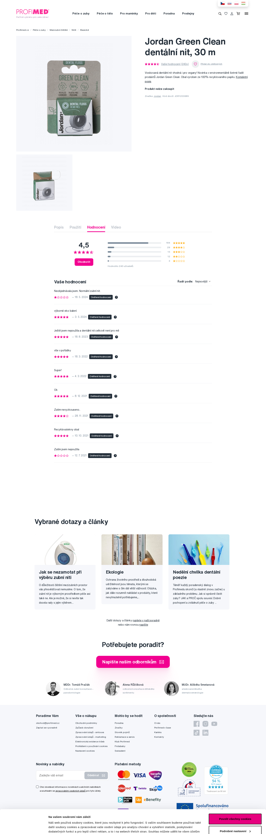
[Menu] (246, 13)
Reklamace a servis (124, 737)
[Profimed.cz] (33, 13)
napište (143, 624)
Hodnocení (96, 227)
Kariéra (157, 732)
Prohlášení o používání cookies (91, 746)
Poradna (169, 13)
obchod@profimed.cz (47, 723)
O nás (157, 723)
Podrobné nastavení (61, 826)
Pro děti (150, 13)
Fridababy (120, 746)
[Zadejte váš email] (61, 775)
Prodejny (188, 13)
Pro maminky (129, 13)
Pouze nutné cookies (235, 819)
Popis (59, 227)
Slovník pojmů (122, 732)
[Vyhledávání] (220, 13)
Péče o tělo (105, 13)
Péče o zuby (80, 13)
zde (185, 816)
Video (116, 227)
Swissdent (120, 751)
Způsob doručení (84, 727)
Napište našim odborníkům (133, 662)
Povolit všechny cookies (235, 795)
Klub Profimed (122, 741)
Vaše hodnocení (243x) (175, 64)
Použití (75, 227)
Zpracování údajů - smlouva (89, 732)
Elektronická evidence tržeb (90, 741)
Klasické (84, 30)
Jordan (157, 96)
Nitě (74, 30)
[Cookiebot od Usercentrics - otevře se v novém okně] (24, 827)
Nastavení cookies (85, 751)
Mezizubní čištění (59, 30)
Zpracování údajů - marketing (90, 737)
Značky (118, 727)
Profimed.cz (22, 30)
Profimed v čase (162, 727)
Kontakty (159, 737)
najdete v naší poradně (146, 620)
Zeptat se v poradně (46, 727)
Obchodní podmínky (86, 723)
